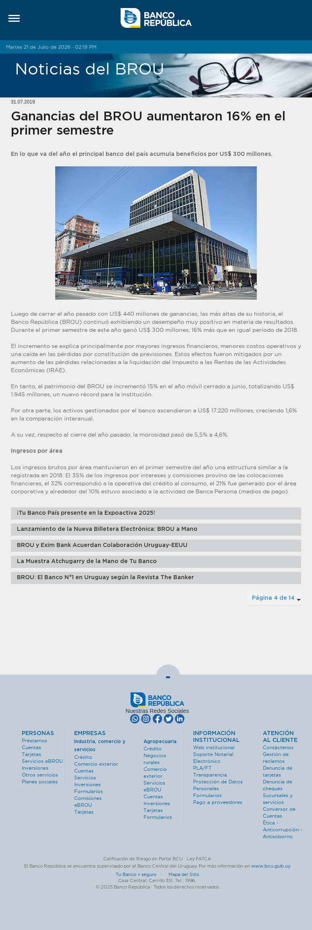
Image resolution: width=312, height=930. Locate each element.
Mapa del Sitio (183, 874)
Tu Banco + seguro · (141, 874)
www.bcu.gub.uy (271, 865)
